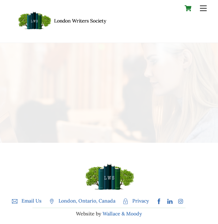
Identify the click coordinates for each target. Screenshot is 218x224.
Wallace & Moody (122, 214)
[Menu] (203, 8)
